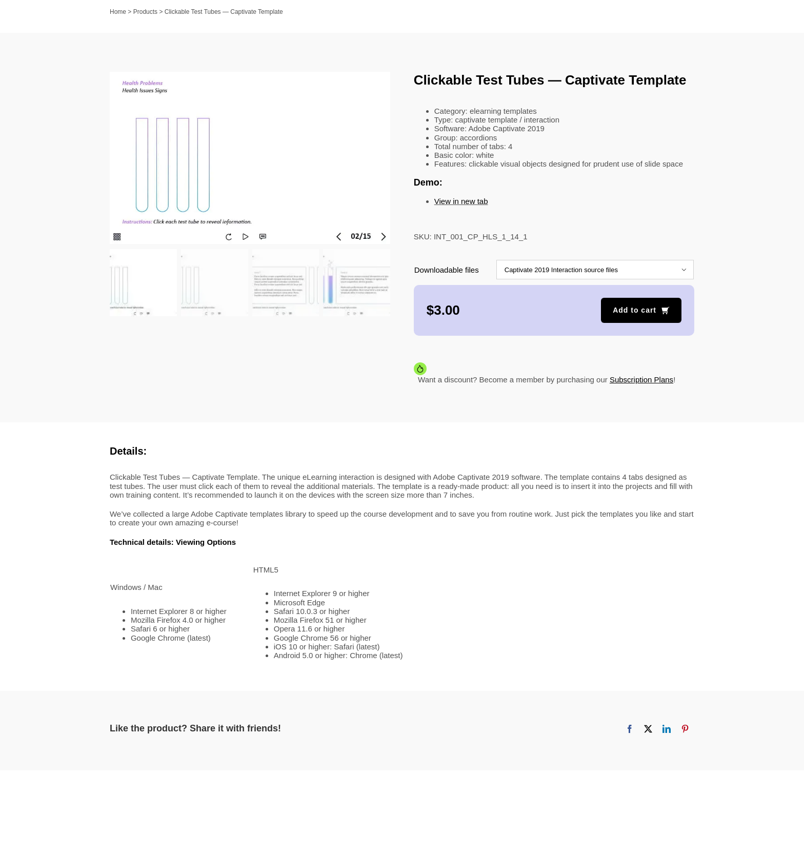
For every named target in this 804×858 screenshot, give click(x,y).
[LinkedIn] (666, 729)
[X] (648, 729)
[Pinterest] (685, 729)
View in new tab (461, 201)
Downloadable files (446, 269)
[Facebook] (629, 729)
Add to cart (634, 310)
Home (118, 11)
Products (145, 11)
